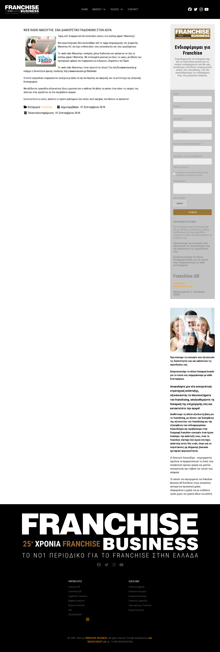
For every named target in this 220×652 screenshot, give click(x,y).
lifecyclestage (179, 198)
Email (176, 94)
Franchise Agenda (136, 587)
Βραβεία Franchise (76, 601)
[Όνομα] (192, 112)
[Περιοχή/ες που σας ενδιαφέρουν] (192, 161)
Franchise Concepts (137, 591)
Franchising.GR (74, 591)
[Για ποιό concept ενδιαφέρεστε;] (192, 149)
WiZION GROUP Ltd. (96, 641)
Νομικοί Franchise (76, 605)
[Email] (192, 99)
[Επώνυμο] (192, 124)
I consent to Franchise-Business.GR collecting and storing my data (192, 173)
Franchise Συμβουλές (138, 601)
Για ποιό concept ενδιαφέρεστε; (187, 143)
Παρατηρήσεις (179, 181)
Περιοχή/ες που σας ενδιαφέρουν (187, 156)
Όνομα (176, 106)
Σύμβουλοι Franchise (77, 596)
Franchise (46, 107)
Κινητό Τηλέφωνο (181, 131)
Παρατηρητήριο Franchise (140, 605)
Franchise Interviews (138, 596)
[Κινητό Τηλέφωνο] (192, 136)
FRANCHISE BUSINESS (96, 638)
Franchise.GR (74, 587)
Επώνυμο (178, 119)
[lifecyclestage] (179, 203)
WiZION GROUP (75, 614)
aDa (70, 610)
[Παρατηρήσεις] (192, 188)
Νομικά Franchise (136, 610)
